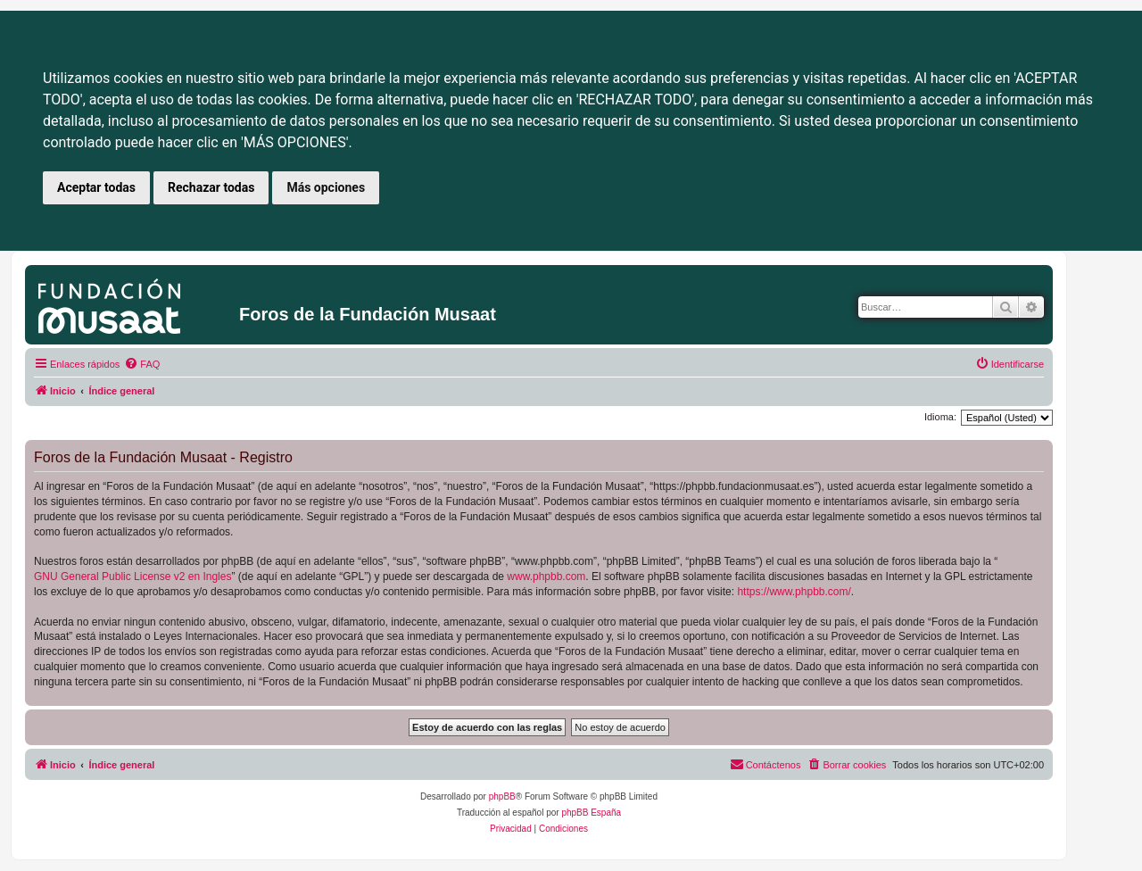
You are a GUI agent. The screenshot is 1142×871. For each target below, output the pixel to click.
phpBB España (591, 812)
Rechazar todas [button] (211, 187)
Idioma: (940, 416)
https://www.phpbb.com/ (793, 591)
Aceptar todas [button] (96, 187)
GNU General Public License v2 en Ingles (132, 576)
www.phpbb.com (546, 576)
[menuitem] (142, 364)
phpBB (502, 796)
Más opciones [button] (325, 187)
